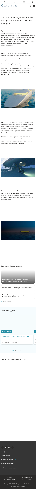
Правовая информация (26, 477)
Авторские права (26, 479)
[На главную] (9, 6)
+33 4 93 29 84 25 (6, 456)
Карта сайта (10, 477)
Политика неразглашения (10, 479)
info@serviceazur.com (8, 452)
